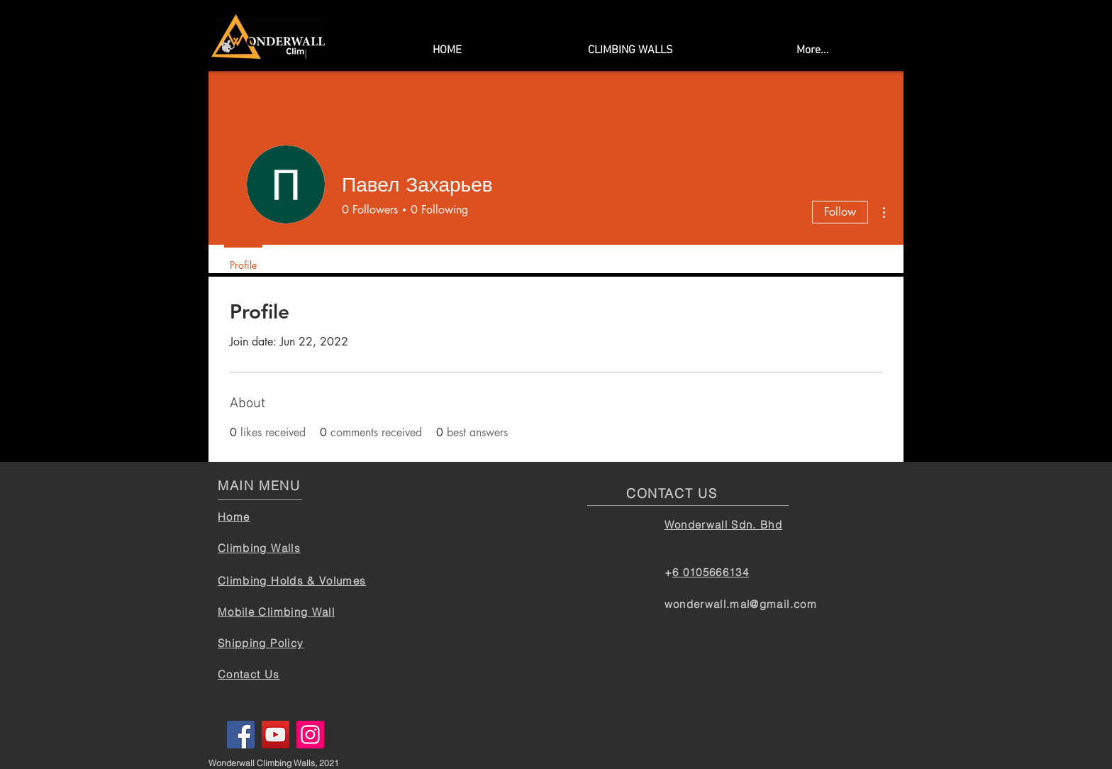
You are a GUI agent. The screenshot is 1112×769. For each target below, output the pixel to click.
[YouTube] (275, 734)
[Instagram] (310, 734)
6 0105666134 (710, 572)
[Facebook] (241, 734)
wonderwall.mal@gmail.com (741, 604)
